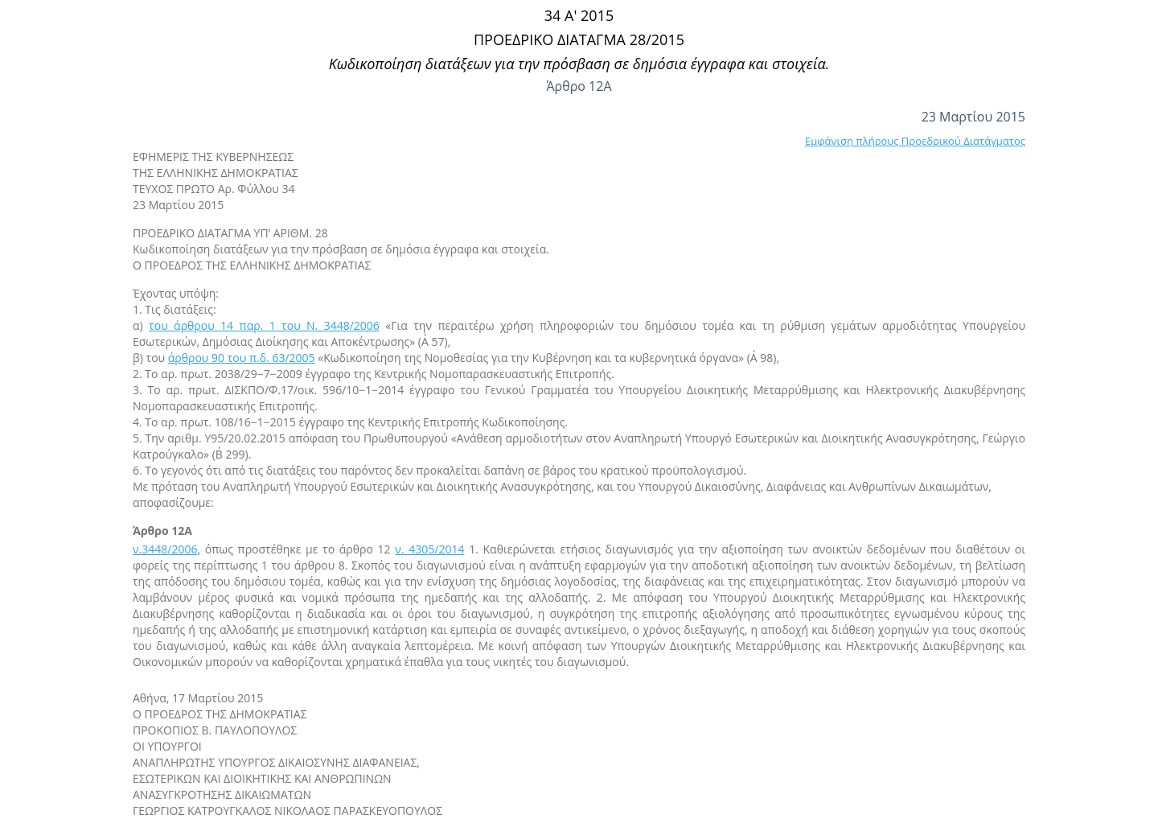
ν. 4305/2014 (429, 549)
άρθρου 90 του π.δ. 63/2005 (241, 357)
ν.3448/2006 (165, 549)
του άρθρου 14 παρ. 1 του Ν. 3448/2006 (264, 325)
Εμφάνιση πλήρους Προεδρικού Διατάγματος (915, 141)
